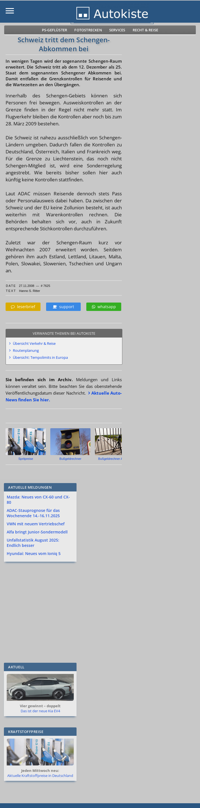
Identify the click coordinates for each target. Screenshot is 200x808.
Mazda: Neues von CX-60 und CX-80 (38, 499)
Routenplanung (26, 350)
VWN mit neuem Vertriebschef (36, 523)
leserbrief (23, 306)
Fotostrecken (88, 29)
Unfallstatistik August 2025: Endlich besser (33, 542)
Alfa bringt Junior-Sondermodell (37, 532)
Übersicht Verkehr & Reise (34, 343)
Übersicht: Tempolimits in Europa (40, 357)
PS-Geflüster (54, 29)
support (63, 306)
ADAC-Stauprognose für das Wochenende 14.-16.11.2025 (33, 513)
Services (117, 29)
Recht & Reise (145, 29)
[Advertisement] (95, 612)
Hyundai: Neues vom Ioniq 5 (34, 553)
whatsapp (104, 306)
